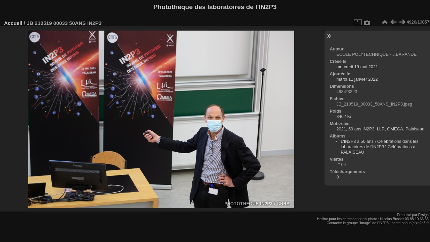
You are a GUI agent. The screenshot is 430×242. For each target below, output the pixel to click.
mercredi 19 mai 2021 (357, 66)
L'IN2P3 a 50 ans (357, 141)
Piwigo (423, 215)
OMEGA (395, 128)
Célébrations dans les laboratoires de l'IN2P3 (380, 144)
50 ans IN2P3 (361, 128)
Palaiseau (414, 128)
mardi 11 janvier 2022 (357, 79)
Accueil (13, 23)
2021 (341, 128)
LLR (381, 128)
